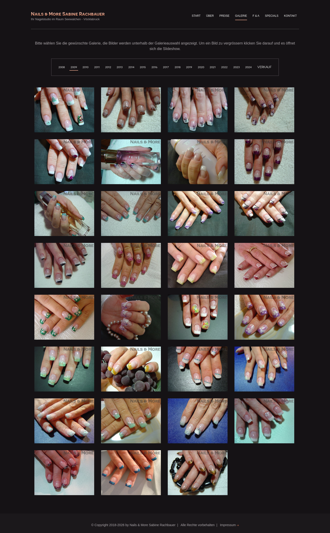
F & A (256, 15)
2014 (131, 67)
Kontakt (290, 15)
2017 (166, 67)
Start (196, 15)
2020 (201, 67)
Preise (224, 15)
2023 (236, 67)
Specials (271, 15)
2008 (61, 67)
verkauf (264, 67)
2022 (224, 67)
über (210, 15)
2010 (85, 67)
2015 (143, 67)
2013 (120, 67)
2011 (97, 67)
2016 (154, 67)
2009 (74, 67)
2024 (248, 67)
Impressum (229, 525)
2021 (213, 67)
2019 (189, 67)
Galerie (241, 15)
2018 (178, 67)
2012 (108, 67)
